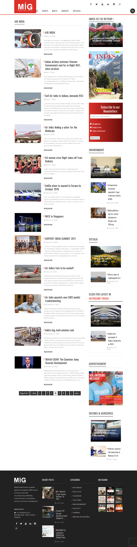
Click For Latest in (100, 296)
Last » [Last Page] (77, 393)
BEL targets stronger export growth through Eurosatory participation (105, 433)
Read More (48, 54)
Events (45, 11)
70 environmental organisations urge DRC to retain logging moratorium (104, 169)
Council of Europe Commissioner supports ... (62, 514)
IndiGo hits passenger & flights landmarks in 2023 (114, 339)
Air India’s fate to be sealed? (59, 268)
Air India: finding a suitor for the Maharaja (61, 128)
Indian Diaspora (81, 517)
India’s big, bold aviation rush (59, 330)
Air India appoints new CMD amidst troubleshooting (62, 298)
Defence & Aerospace (101, 413)
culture (77, 500)
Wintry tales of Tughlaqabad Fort (114, 276)
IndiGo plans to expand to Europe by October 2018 (63, 187)
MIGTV (54, 11)
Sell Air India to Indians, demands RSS (64, 95)
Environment (96, 150)
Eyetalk (93, 239)
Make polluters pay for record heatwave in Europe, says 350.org (113, 217)
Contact (65, 11)
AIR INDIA (50, 32)
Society (77, 508)
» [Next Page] (71, 393)
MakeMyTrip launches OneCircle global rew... (61, 534)
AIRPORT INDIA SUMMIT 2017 (60, 238)
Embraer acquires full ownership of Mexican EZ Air (114, 452)
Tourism (77, 496)
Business (77, 488)
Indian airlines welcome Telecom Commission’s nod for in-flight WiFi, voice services (62, 65)
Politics (77, 492)
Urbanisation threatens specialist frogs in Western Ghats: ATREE (114, 192)
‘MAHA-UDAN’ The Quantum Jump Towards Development (62, 361)
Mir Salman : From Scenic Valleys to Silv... (61, 495)
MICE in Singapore (54, 216)
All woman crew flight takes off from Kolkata (63, 159)
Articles (77, 11)
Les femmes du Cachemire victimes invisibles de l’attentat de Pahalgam (106, 39)
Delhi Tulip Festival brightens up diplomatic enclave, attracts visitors (105, 258)
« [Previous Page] (39, 393)
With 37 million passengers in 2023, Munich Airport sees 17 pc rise (105, 318)
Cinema (76, 513)
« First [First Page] (33, 393)
